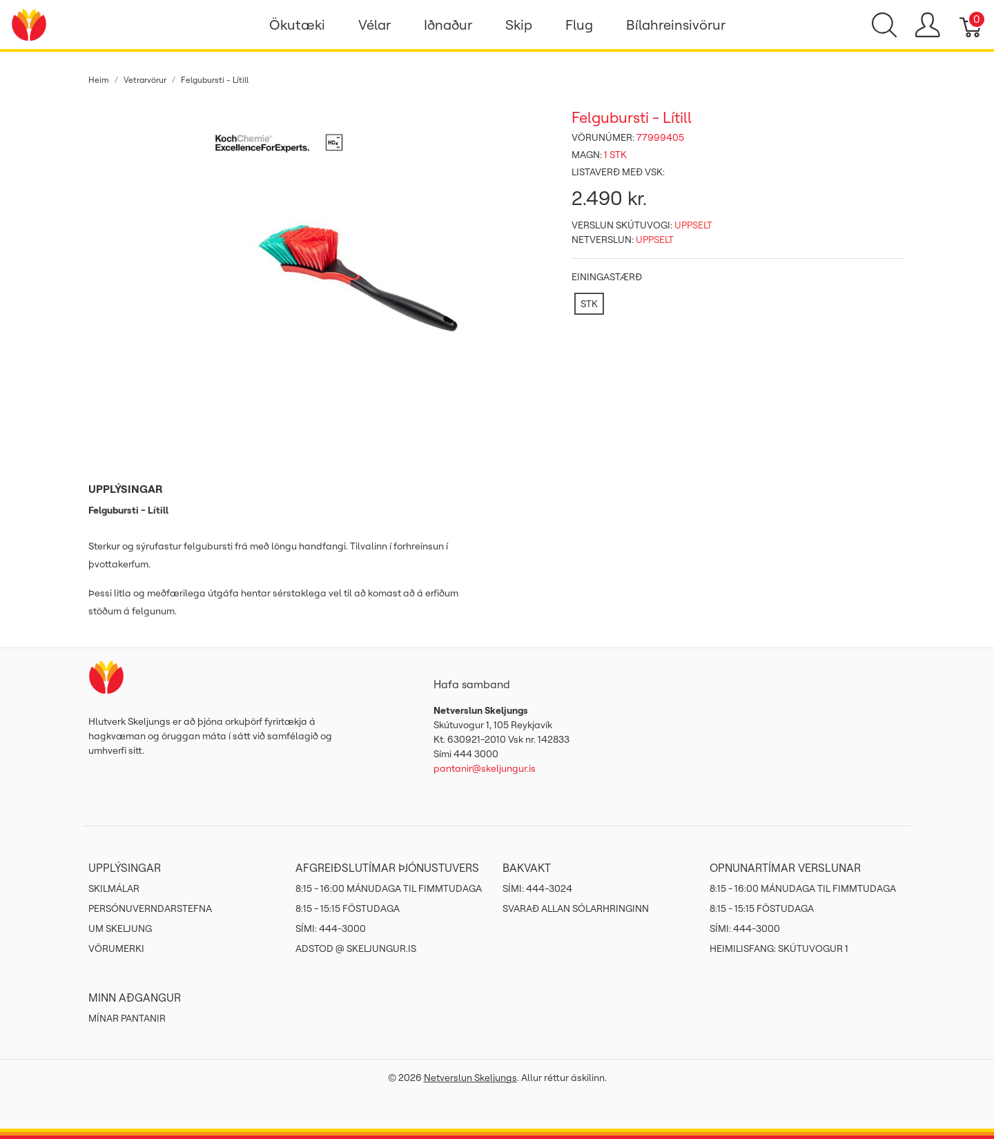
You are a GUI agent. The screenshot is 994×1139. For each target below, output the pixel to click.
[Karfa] (971, 24)
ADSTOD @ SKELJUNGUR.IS (355, 948)
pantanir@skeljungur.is (484, 768)
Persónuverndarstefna (150, 908)
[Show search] (884, 24)
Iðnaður (448, 24)
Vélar (374, 24)
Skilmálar (113, 888)
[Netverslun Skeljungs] (29, 23)
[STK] (589, 304)
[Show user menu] (927, 24)
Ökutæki (297, 24)
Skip (518, 24)
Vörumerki (116, 948)
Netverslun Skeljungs (470, 1077)
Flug (579, 24)
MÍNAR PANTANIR (127, 1018)
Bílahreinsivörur (675, 24)
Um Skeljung (120, 928)
